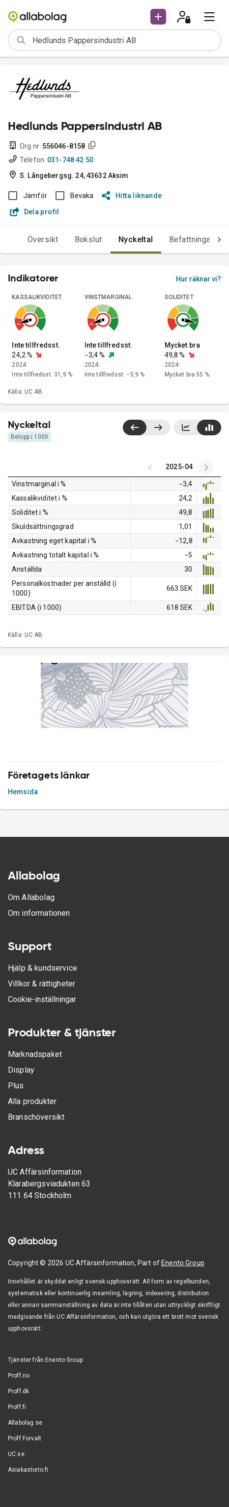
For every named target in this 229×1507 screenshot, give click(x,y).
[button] (158, 17)
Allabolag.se (25, 1422)
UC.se (16, 1454)
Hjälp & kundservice (42, 968)
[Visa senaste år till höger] (158, 427)
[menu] (209, 16)
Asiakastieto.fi (28, 1469)
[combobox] (123, 40)
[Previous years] (206, 467)
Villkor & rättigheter (41, 983)
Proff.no (18, 1375)
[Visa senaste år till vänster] (134, 427)
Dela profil (34, 211)
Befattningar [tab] (191, 239)
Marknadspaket (35, 1054)
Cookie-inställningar (42, 999)
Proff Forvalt (24, 1438)
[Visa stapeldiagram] (209, 427)
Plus (16, 1085)
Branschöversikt (36, 1117)
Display (21, 1070)
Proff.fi (17, 1407)
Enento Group (182, 1263)
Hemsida (23, 792)
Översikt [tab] (43, 239)
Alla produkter (32, 1101)
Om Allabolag (31, 897)
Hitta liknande (132, 195)
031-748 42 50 (70, 160)
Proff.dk (18, 1391)
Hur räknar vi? (198, 279)
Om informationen (39, 913)
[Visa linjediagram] (186, 427)
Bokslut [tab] (88, 239)
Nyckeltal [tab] (135, 239)
